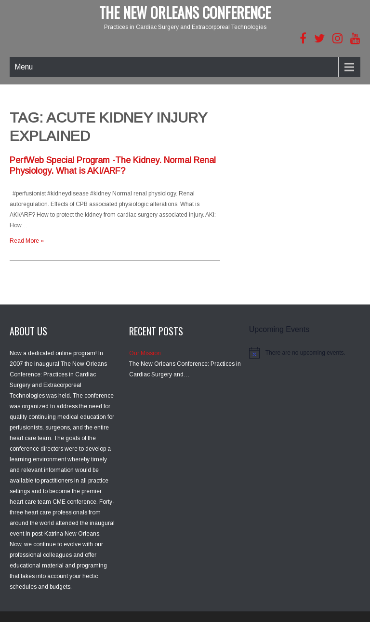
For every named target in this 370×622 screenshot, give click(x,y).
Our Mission (145, 353)
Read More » (27, 240)
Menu (23, 67)
